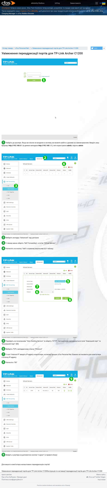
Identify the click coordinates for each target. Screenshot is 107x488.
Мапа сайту (100, 475)
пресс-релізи (7, 475)
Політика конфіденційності (12, 480)
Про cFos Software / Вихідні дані (14, 477)
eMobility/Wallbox (37, 3)
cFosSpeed (6, 8)
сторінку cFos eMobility (29, 11)
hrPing (57, 3)
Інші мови (101, 480)
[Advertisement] (53, 31)
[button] (97, 48)
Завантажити (75, 3)
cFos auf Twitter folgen (95, 477)
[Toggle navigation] (97, 3)
